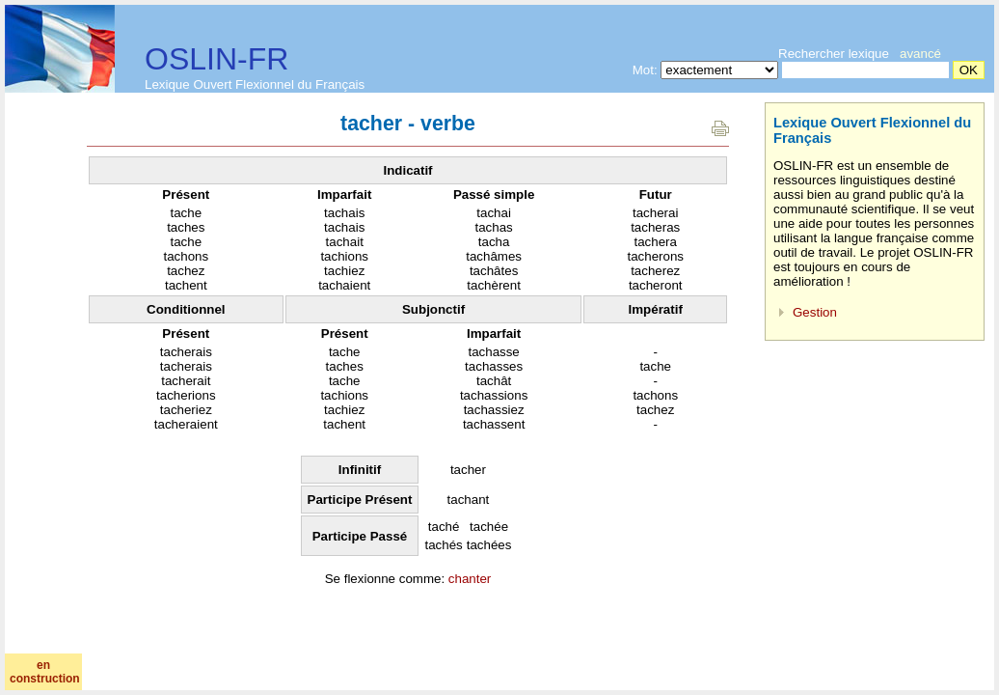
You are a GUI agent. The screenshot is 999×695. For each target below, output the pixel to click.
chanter (469, 578)
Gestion (815, 312)
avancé (920, 53)
